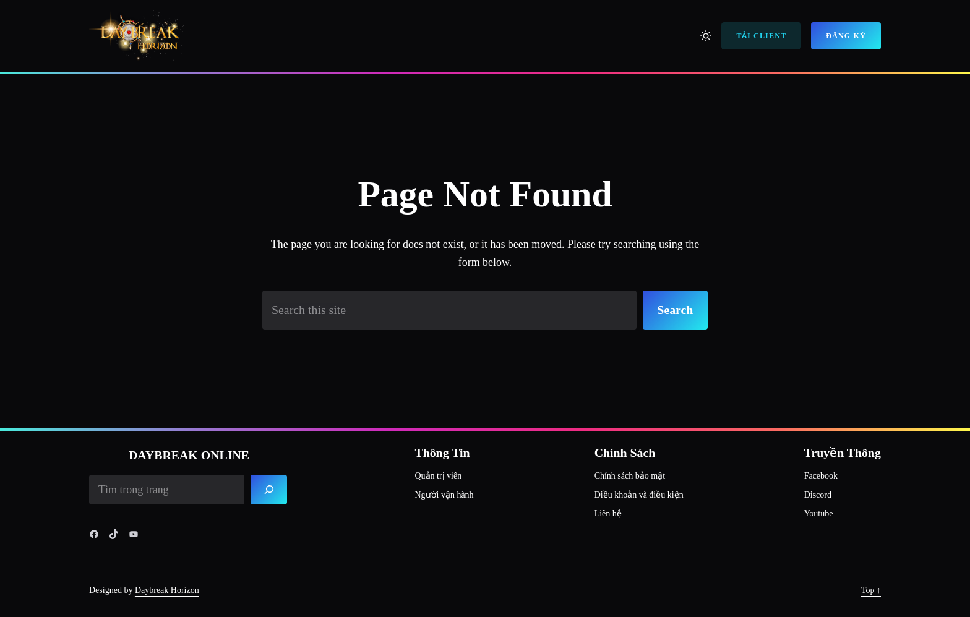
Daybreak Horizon (167, 590)
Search (675, 310)
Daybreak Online (189, 455)
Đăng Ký (846, 36)
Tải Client (761, 36)
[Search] (269, 489)
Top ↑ (871, 590)
